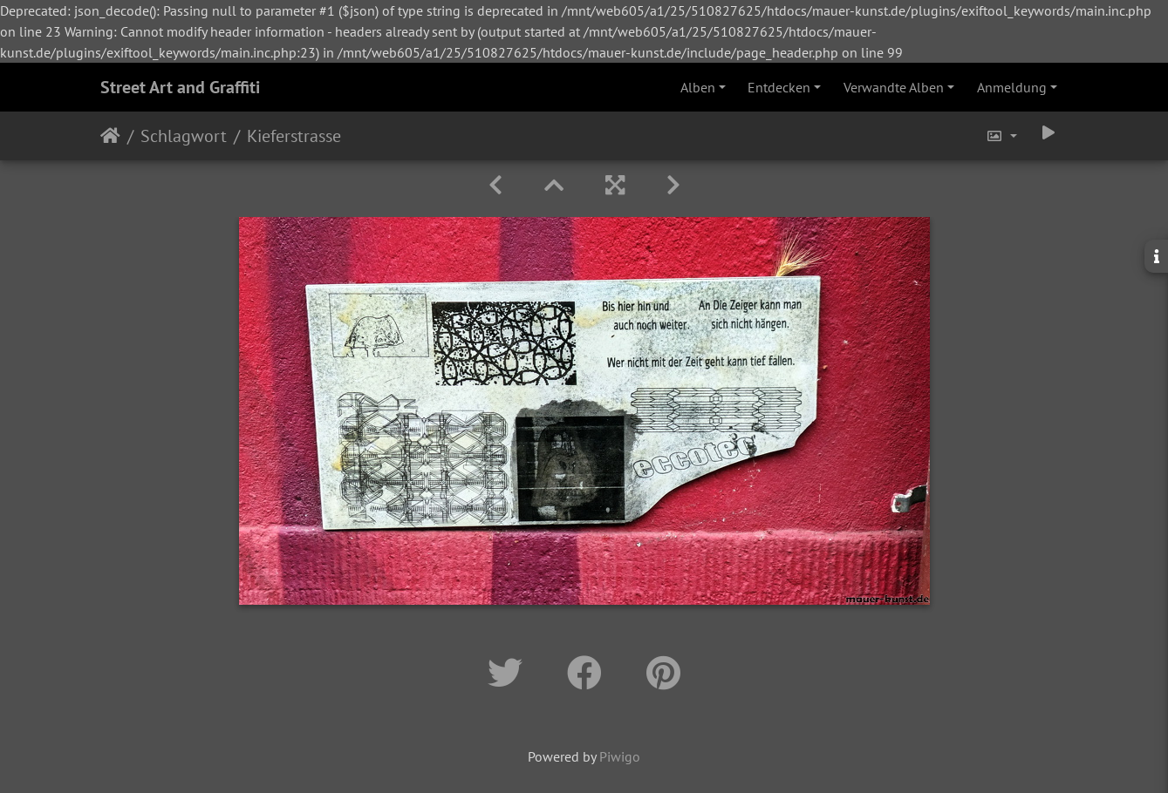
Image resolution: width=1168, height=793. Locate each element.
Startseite (110, 136)
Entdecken (779, 87)
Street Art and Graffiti (180, 87)
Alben (697, 87)
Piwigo (619, 756)
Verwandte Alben (894, 87)
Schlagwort (183, 136)
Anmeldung (1012, 87)
